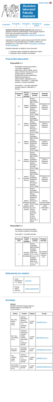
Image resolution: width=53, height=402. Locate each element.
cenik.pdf (28, 281)
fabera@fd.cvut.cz (42, 338)
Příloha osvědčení (11, 45)
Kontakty (47, 24)
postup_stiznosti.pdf (31, 289)
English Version (44, 3)
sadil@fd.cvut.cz (41, 358)
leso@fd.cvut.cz (41, 322)
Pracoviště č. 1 (16, 24)
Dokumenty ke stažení (36, 24)
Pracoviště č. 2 (26, 24)
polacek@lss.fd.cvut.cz (43, 350)
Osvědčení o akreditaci (37, 43)
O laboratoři (6, 24)
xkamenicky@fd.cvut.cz (44, 367)
